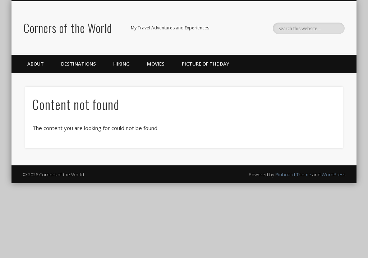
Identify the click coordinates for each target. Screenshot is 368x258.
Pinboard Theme (293, 174)
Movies (156, 64)
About (35, 64)
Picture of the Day (205, 64)
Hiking (121, 64)
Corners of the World (67, 27)
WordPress (333, 174)
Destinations (78, 64)
